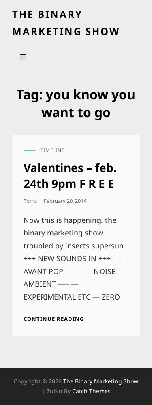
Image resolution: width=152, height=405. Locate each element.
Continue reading (54, 319)
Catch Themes (91, 391)
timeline (52, 150)
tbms (30, 201)
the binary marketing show (100, 381)
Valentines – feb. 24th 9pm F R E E (70, 175)
